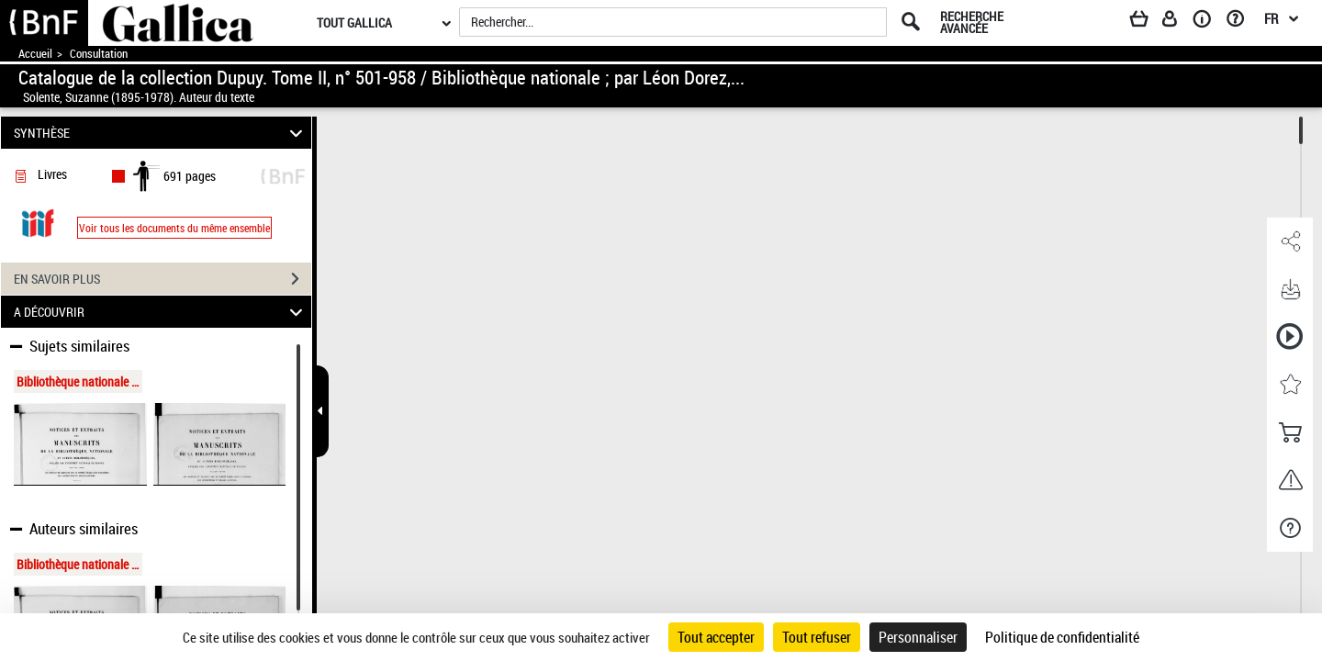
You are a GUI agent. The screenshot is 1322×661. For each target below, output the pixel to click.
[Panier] (1147, 22)
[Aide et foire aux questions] (1242, 22)
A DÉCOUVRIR (161, 312)
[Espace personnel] (1178, 22)
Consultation (99, 54)
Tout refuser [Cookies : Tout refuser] (816, 637)
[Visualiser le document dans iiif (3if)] (37, 221)
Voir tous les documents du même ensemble (174, 227)
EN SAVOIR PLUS (162, 279)
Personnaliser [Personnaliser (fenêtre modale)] (918, 637)
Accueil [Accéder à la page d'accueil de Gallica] (35, 54)
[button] (1290, 241)
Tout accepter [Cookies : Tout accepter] (716, 637)
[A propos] (1208, 22)
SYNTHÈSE (161, 133)
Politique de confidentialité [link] (1062, 637)
